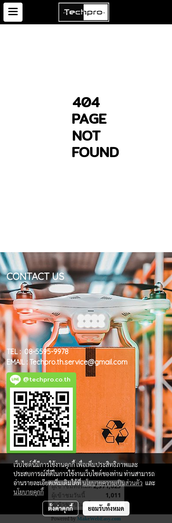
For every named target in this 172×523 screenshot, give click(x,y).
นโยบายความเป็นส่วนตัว (112, 483)
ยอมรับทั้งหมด (106, 508)
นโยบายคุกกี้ (28, 492)
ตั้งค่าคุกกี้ (60, 508)
